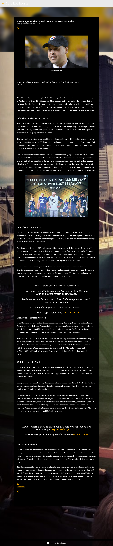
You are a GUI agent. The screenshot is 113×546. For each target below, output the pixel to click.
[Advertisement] (56, 522)
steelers (21, 487)
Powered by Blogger (56, 543)
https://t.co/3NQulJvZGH (64, 429)
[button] (18, 28)
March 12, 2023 (70, 312)
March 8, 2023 (80, 434)
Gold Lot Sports (16, 3)
